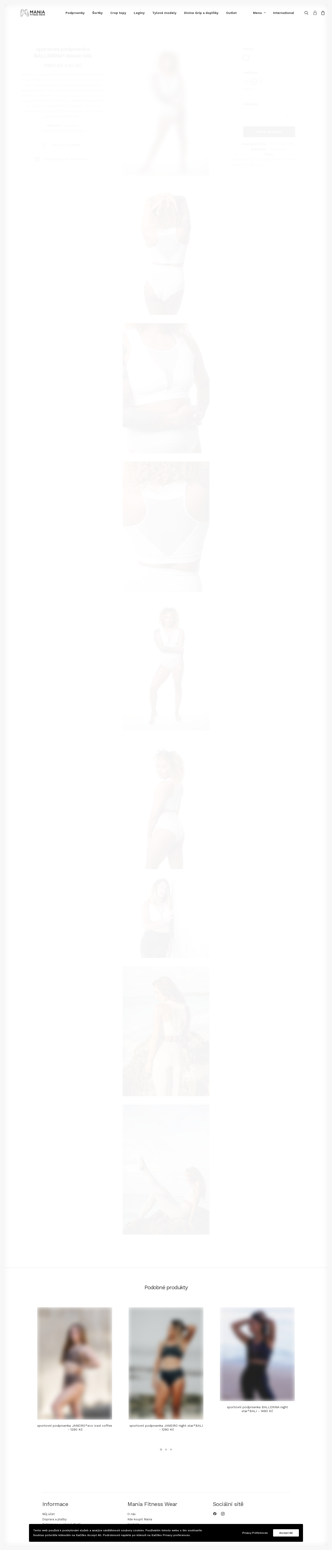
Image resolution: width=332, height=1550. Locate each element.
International (279, 13)
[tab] (62, 145)
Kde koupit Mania (139, 1519)
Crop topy (102, 13)
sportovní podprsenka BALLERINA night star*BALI (257, 1409)
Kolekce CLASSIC (284, 159)
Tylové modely (148, 13)
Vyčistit (248, 89)
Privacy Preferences (255, 1532)
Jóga (266, 159)
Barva (248, 49)
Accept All (286, 1532)
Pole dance (249, 164)
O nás (131, 1514)
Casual (244, 159)
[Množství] (269, 116)
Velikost (251, 73)
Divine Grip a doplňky (185, 13)
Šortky (81, 13)
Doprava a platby (54, 1519)
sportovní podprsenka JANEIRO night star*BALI (166, 1427)
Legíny (122, 13)
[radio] (246, 58)
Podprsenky (58, 13)
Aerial (234, 159)
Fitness (256, 159)
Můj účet (48, 1514)
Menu (254, 13)
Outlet (215, 13)
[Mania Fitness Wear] (24, 12)
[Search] (303, 12)
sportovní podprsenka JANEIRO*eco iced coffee (74, 1427)
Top (261, 164)
